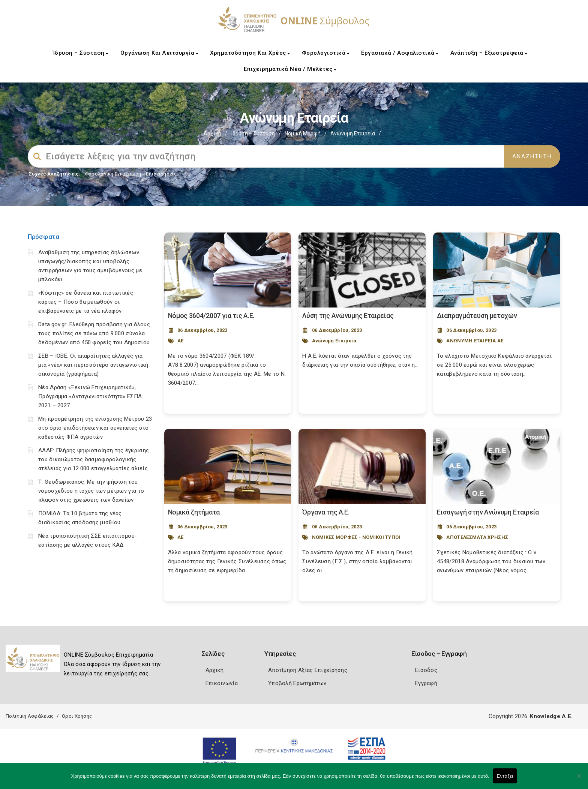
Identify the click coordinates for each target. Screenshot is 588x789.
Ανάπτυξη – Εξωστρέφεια (488, 53)
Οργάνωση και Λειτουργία (159, 53)
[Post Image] (227, 270)
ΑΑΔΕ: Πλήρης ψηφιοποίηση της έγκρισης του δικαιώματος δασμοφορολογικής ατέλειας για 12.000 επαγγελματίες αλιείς (93, 459)
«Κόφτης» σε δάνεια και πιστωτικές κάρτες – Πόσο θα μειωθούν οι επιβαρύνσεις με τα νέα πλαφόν (85, 302)
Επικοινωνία (222, 683)
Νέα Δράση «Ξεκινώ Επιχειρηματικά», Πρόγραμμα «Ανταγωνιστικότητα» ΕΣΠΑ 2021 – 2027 (90, 396)
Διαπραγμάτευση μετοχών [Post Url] (477, 316)
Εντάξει (505, 776)
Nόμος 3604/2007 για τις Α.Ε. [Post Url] (211, 316)
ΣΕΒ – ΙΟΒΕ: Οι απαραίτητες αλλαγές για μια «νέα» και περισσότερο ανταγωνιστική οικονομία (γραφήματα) (93, 364)
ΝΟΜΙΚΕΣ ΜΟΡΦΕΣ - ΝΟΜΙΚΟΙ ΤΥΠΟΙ (356, 537)
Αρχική (212, 133)
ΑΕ (180, 341)
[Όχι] (578, 779)
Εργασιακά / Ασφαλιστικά (399, 53)
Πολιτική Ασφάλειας (30, 716)
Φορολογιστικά (326, 53)
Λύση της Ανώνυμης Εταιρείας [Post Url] (347, 316)
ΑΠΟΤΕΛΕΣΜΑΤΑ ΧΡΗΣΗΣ (477, 537)
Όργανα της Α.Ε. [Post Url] (326, 512)
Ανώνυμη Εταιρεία (334, 341)
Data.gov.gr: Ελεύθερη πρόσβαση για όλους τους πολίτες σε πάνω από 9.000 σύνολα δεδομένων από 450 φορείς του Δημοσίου (94, 333)
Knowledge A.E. (551, 716)
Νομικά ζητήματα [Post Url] (194, 512)
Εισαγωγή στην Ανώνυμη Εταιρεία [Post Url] (488, 512)
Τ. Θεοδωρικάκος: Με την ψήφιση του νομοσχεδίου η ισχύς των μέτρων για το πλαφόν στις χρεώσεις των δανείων (91, 490)
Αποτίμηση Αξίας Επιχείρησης (307, 670)
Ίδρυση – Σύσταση (80, 53)
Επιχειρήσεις (161, 174)
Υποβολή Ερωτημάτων (297, 683)
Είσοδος (426, 670)
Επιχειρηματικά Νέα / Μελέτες (290, 69)
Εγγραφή (426, 683)
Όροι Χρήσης (77, 716)
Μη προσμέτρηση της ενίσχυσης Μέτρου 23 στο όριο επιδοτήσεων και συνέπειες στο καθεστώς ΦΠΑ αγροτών (95, 428)
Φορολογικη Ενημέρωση (113, 174)
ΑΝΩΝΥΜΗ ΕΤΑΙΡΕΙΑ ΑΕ (474, 341)
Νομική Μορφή (303, 133)
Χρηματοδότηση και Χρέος (250, 53)
